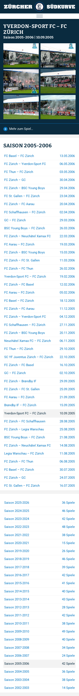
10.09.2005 (45, 37)
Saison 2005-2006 (18, 37)
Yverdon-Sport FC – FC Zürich (35, 29)
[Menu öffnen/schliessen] (39, 16)
